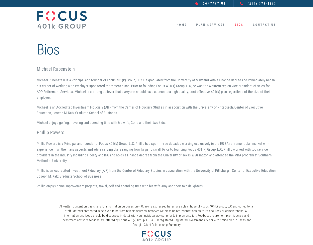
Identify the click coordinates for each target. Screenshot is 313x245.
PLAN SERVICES (210, 24)
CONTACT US (214, 3)
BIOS (239, 24)
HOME (181, 24)
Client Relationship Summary (162, 225)
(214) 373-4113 (262, 3)
